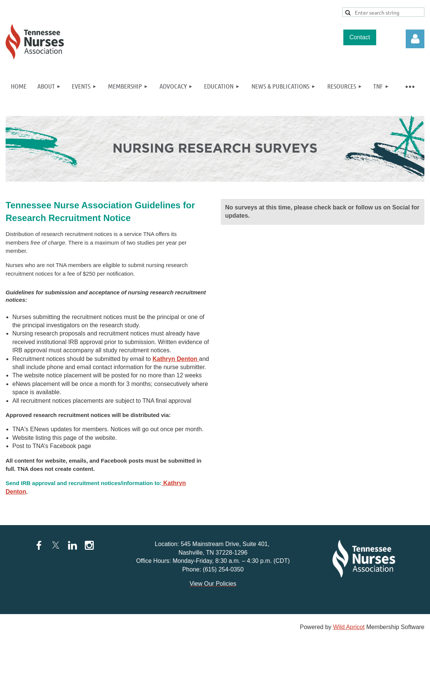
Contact (359, 37)
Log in (415, 39)
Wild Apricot (348, 627)
